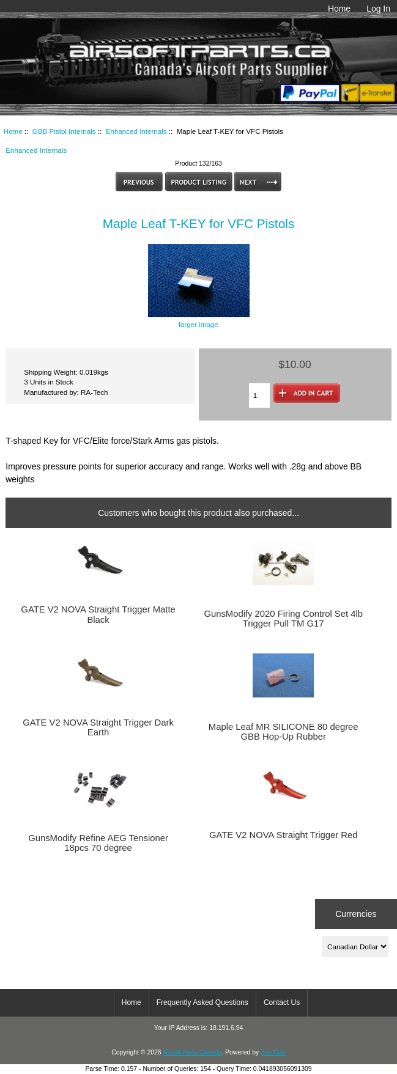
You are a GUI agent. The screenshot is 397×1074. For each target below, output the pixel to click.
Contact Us (282, 1002)
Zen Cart (273, 1052)
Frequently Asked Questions (202, 1002)
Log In (378, 8)
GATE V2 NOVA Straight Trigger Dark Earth (98, 727)
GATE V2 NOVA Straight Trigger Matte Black (98, 614)
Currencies (355, 914)
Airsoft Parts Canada (192, 1052)
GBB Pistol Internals (64, 131)
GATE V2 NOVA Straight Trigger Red (283, 835)
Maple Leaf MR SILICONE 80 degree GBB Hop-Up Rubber (283, 731)
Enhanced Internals (136, 131)
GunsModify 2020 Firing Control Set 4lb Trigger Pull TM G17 (283, 618)
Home (339, 8)
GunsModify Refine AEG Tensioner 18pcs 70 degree (98, 843)
